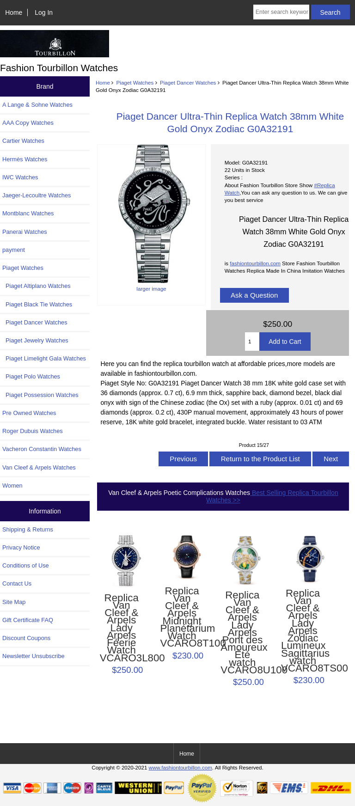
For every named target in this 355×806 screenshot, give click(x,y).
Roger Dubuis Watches (32, 430)
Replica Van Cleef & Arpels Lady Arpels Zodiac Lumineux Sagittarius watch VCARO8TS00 (302, 631)
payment (13, 249)
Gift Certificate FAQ (27, 620)
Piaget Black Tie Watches (37, 304)
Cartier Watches (23, 140)
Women (12, 485)
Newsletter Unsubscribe (33, 656)
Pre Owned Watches (29, 412)
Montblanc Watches (28, 213)
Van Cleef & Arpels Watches (39, 467)
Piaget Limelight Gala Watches (44, 358)
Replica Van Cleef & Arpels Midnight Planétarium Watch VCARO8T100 (181, 617)
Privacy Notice (21, 547)
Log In (44, 12)
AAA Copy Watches (28, 122)
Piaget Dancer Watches (188, 82)
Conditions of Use (25, 565)
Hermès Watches (24, 159)
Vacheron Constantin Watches (41, 449)
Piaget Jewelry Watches (35, 340)
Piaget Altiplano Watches (36, 285)
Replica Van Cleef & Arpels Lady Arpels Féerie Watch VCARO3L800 (121, 628)
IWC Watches (20, 177)
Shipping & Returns (27, 529)
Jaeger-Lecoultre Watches (36, 195)
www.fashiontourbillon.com (180, 767)
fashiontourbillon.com (255, 263)
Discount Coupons (26, 638)
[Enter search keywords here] (281, 12)
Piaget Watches (135, 82)
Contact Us (16, 583)
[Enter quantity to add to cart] (252, 341)
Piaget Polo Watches (31, 376)
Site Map (13, 601)
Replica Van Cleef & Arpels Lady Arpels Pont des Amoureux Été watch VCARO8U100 (242, 633)
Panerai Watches (24, 231)
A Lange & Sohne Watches (37, 104)
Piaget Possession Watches (40, 394)
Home (13, 12)
